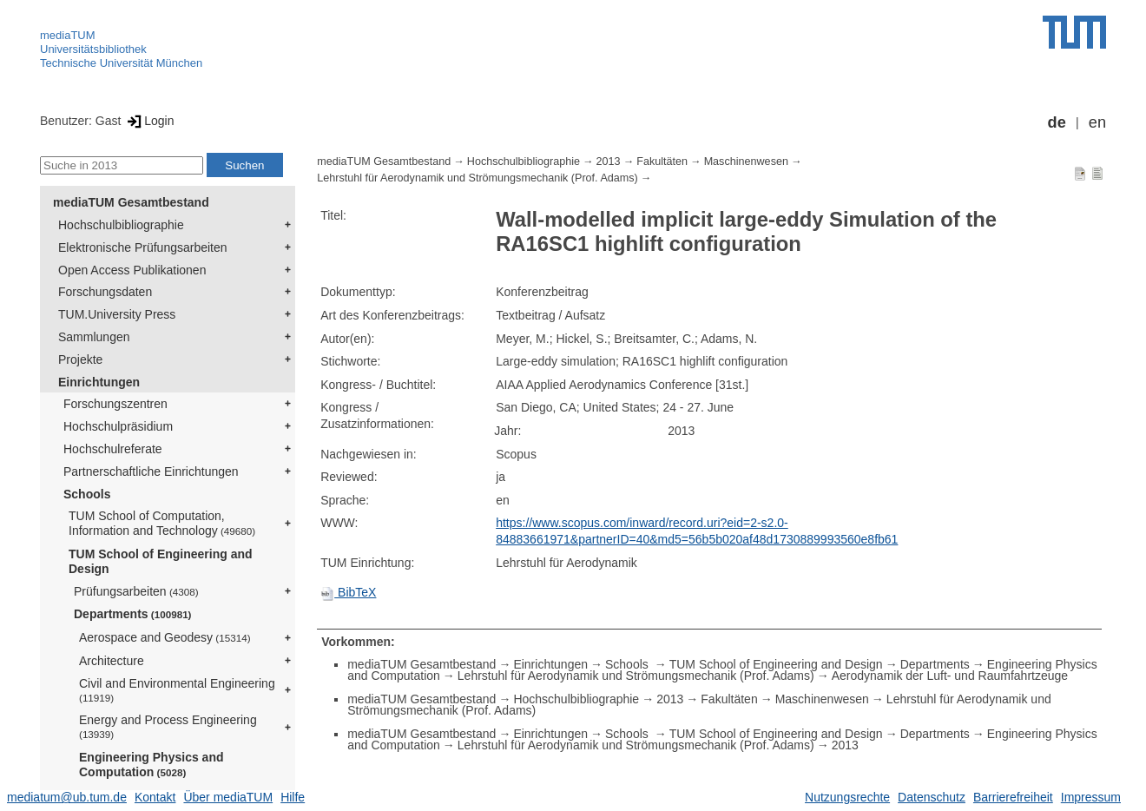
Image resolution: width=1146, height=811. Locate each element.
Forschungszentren (115, 404)
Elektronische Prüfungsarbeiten (142, 247)
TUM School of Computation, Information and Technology (162, 523)
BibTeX (348, 592)
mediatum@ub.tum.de (67, 797)
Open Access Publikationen (132, 270)
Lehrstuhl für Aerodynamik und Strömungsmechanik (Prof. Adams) (477, 178)
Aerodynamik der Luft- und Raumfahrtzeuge (950, 675)
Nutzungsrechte (847, 797)
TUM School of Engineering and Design (161, 561)
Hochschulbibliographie (121, 225)
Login (149, 121)
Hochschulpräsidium (118, 426)
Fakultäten (662, 161)
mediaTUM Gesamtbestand (131, 202)
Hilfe (292, 797)
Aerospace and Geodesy (165, 637)
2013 (608, 161)
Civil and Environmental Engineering (177, 689)
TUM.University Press (116, 314)
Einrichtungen (99, 382)
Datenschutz (931, 797)
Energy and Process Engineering (168, 726)
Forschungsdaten (105, 292)
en (1097, 122)
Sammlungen (94, 337)
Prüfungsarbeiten (136, 591)
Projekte (80, 359)
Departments (133, 614)
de (1057, 122)
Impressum (1091, 797)
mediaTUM (68, 35)
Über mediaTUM (228, 797)
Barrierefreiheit (1013, 797)
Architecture (111, 661)
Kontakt (155, 797)
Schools (86, 494)
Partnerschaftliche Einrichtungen (151, 471)
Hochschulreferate (112, 449)
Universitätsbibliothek (93, 49)
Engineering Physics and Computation (151, 764)
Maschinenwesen (746, 161)
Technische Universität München (121, 62)
